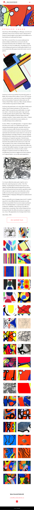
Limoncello (18, 508)
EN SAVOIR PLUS (17, 220)
